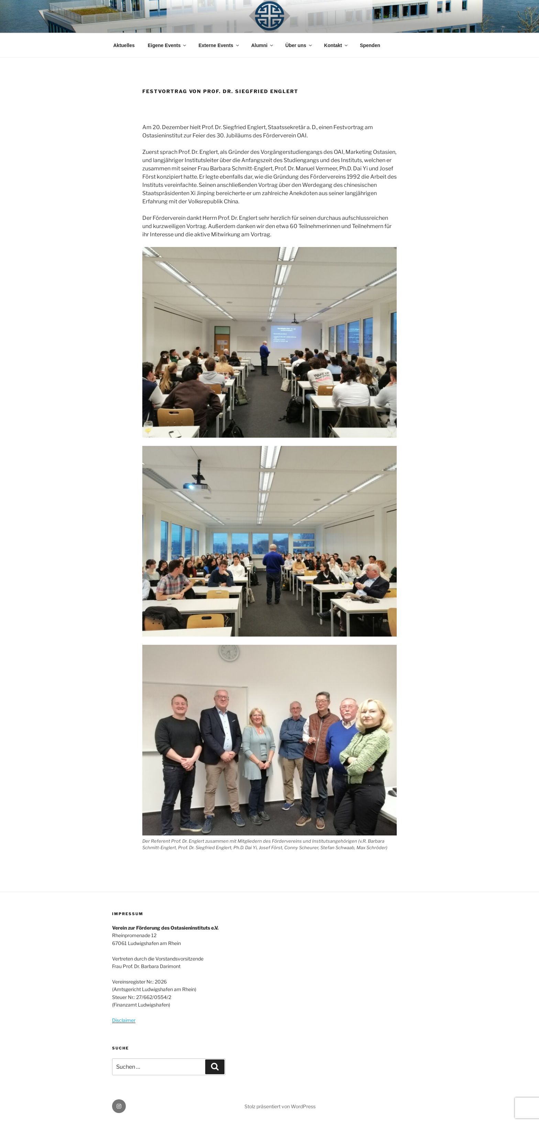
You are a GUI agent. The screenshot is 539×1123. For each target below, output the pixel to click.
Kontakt (336, 45)
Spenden (370, 45)
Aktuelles (124, 45)
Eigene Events (167, 45)
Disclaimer (123, 1020)
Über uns (299, 45)
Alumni (262, 45)
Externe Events (219, 45)
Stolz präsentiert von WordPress (280, 1106)
